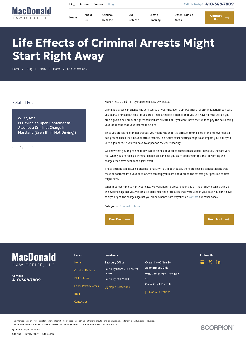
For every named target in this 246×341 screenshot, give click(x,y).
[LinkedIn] (218, 262)
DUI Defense (82, 278)
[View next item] (31, 147)
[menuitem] (16, 334)
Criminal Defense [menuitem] (107, 17)
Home (77, 262)
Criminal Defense (130, 206)
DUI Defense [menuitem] (133, 17)
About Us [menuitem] (88, 17)
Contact (193, 197)
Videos (98, 4)
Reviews (84, 4)
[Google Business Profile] (202, 262)
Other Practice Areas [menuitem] (184, 17)
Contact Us (80, 301)
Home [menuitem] (73, 17)
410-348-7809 (219, 4)
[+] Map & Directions (117, 287)
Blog (111, 4)
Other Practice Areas (86, 286)
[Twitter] (210, 262)
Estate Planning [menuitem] (155, 17)
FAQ (71, 4)
